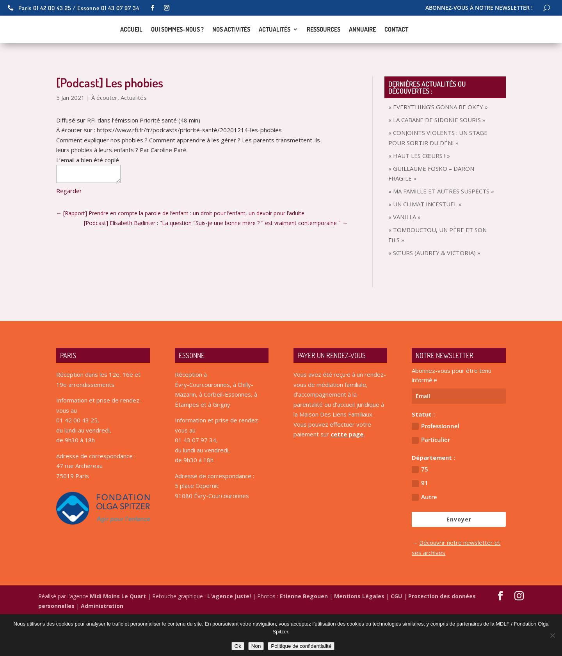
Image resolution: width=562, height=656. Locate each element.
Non (256, 646)
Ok (238, 646)
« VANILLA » (404, 256)
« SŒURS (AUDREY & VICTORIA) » (434, 292)
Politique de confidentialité (301, 646)
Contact (396, 49)
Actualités (274, 49)
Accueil (131, 49)
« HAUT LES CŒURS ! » (419, 195)
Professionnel (435, 465)
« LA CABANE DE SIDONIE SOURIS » (437, 159)
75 (420, 508)
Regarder (69, 230)
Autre (424, 536)
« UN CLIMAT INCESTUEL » (425, 243)
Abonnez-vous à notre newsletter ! (479, 8)
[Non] (552, 635)
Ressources (323, 49)
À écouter (104, 136)
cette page (347, 473)
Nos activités (231, 49)
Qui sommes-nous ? (177, 49)
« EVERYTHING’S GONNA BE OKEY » (438, 146)
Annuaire (362, 49)
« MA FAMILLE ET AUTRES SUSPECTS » (441, 230)
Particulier (431, 479)
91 (420, 522)
